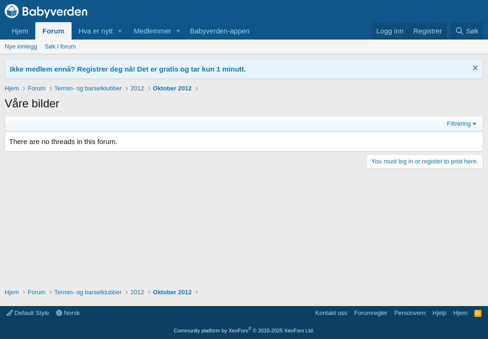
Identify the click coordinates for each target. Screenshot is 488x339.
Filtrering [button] (459, 123)
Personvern (409, 312)
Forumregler (371, 312)
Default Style (28, 312)
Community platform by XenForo (244, 330)
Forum (53, 31)
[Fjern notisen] (474, 69)
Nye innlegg (21, 46)
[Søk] (466, 31)
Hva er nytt (96, 31)
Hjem (20, 31)
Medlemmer (152, 31)
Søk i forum (60, 46)
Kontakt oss (331, 312)
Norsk (68, 312)
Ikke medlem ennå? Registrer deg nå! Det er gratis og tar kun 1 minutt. (128, 69)
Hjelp (439, 312)
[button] (120, 31)
